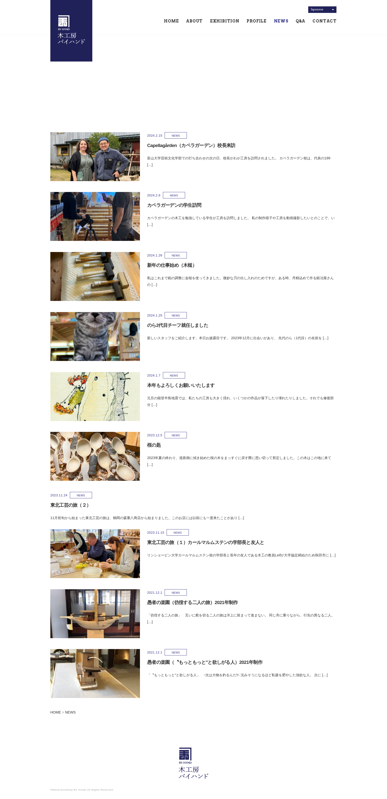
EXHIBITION (224, 21)
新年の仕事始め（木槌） (154, 265)
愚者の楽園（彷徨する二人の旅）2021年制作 (175, 602)
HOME (171, 21)
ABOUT (194, 21)
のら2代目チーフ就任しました (160, 325)
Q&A (300, 21)
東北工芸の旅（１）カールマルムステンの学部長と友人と (188, 542)
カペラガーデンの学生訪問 (157, 205)
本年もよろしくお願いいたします (163, 385)
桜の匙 (136, 445)
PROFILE (257, 21)
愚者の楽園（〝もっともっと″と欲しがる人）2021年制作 (187, 662)
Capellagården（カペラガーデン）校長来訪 (174, 145)
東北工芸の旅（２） (70, 505)
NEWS (281, 21)
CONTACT (324, 21)
